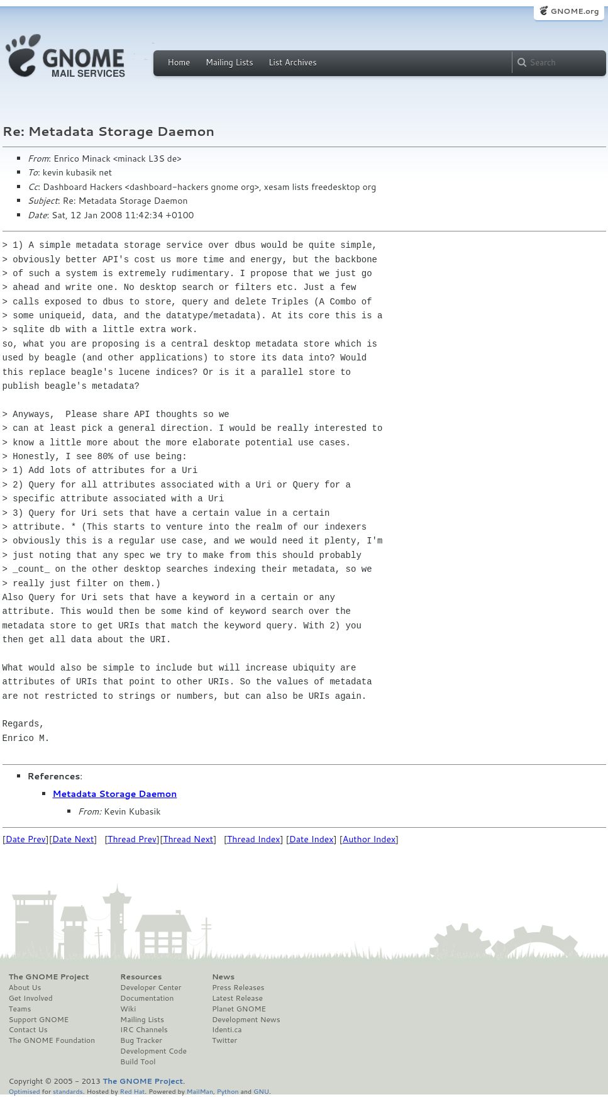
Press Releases (238, 988)
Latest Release (237, 998)
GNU (261, 1091)
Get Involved (31, 998)
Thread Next (188, 839)
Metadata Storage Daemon (115, 794)
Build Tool (137, 1062)
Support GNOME (39, 1020)
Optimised (24, 1091)
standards (68, 1091)
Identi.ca (227, 1030)
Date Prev (26, 839)
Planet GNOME (239, 1009)
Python (228, 1091)
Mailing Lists (229, 62)
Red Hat (132, 1091)
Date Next (73, 839)
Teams (20, 1009)
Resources (141, 977)
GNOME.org (574, 11)
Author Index (369, 839)
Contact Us (28, 1030)
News (223, 977)
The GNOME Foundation (52, 1040)
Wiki (128, 1009)
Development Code (153, 1051)
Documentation (147, 998)
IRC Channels (144, 1030)
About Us (25, 988)
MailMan (200, 1091)
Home (179, 62)
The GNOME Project (49, 977)
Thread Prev (132, 839)
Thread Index (253, 839)
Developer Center (150, 988)
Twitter (224, 1040)
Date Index (311, 839)
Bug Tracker (141, 1040)
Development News (246, 1020)
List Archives (292, 62)
